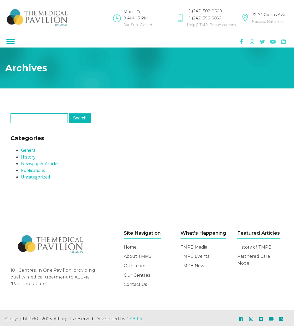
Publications (33, 170)
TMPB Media (193, 247)
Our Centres (137, 275)
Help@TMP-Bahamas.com (211, 25)
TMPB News (193, 265)
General (29, 150)
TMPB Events (194, 256)
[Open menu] (10, 42)
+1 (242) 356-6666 (204, 17)
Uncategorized (35, 177)
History (28, 157)
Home (130, 247)
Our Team (134, 265)
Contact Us (135, 284)
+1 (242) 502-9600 (204, 10)
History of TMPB (254, 247)
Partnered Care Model (253, 260)
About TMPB (137, 256)
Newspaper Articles (40, 163)
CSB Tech (136, 318)
